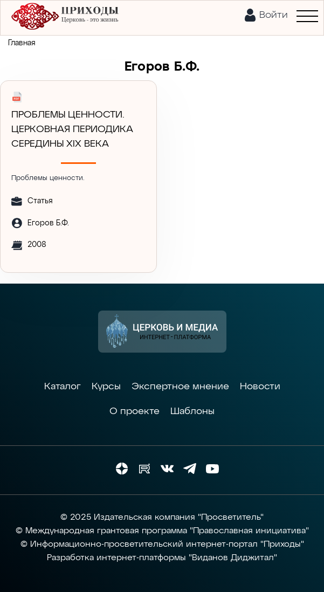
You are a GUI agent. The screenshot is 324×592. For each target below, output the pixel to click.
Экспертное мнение (180, 386)
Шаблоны (192, 411)
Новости (260, 386)
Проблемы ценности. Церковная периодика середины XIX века (72, 129)
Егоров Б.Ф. (48, 223)
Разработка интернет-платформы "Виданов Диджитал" (162, 558)
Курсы (106, 386)
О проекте (134, 411)
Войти (273, 15)
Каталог (62, 386)
